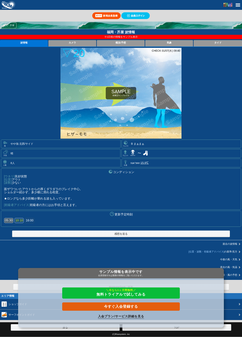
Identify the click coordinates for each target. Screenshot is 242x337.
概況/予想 (121, 42)
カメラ (72, 42)
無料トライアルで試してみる (121, 292)
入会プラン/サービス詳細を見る (121, 316)
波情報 (24, 42)
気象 (169, 42)
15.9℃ (144, 162)
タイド (218, 42)
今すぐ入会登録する (121, 306)
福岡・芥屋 (8, 25)
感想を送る (121, 233)
